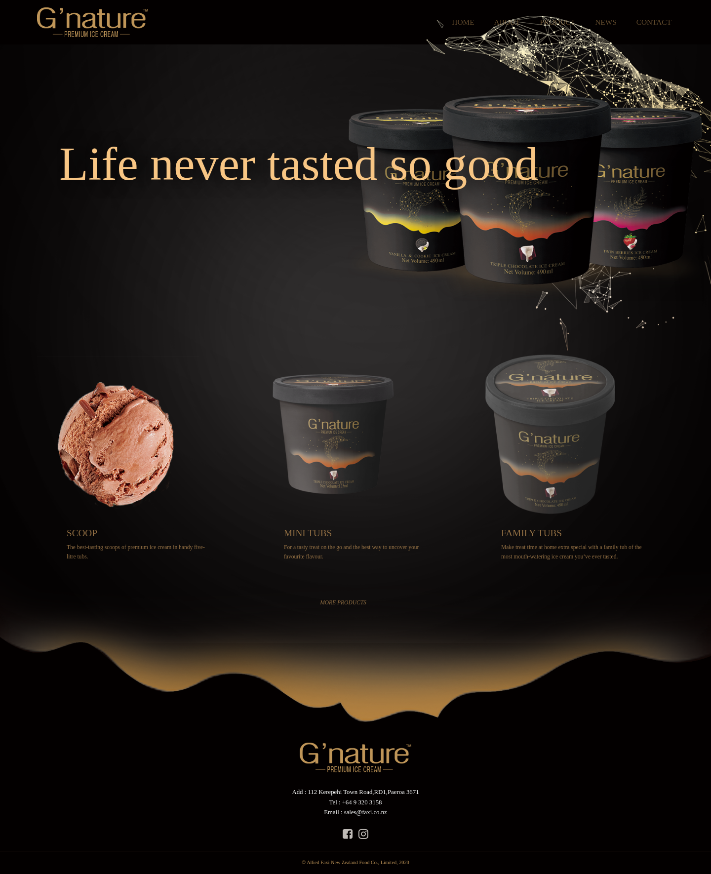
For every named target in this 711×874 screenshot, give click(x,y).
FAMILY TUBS (531, 533)
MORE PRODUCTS (343, 602)
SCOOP (82, 533)
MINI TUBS (308, 533)
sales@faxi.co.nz (365, 812)
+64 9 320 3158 (362, 802)
